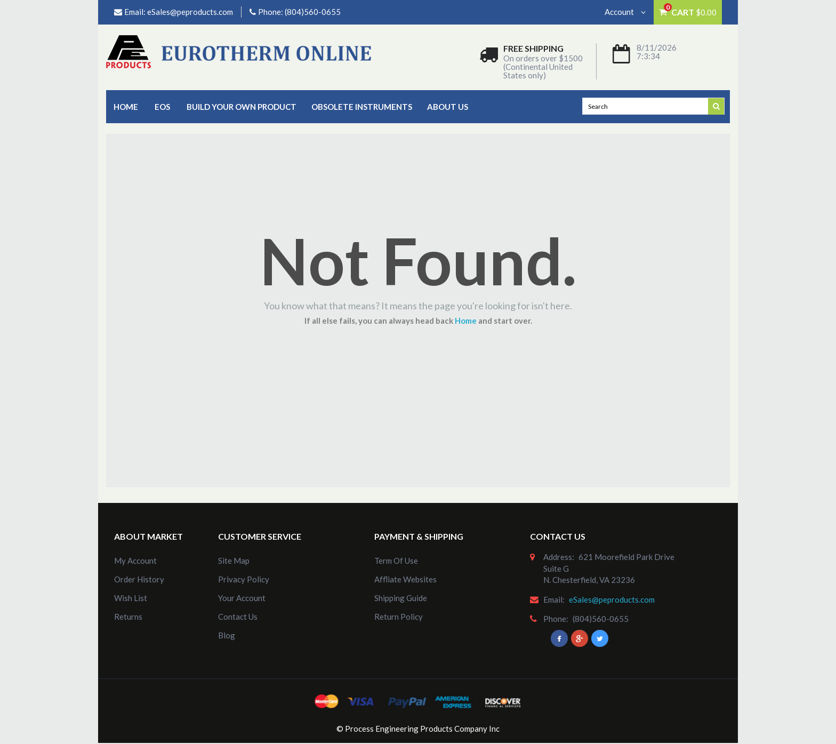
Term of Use (396, 560)
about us (447, 106)
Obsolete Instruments (361, 106)
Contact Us (238, 616)
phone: (555, 618)
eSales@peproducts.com (190, 12)
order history (139, 579)
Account (625, 12)
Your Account (242, 598)
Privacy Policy (243, 579)
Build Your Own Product (241, 106)
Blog (226, 635)
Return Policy (398, 616)
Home (126, 106)
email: (554, 599)
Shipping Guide (400, 598)
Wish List (130, 598)
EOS (162, 106)
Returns (128, 616)
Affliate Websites (405, 579)
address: (558, 557)
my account (135, 560)
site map (234, 560)
